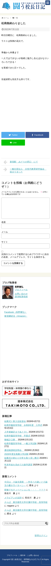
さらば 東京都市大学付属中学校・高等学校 (25, 502)
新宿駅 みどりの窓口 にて (21, 162)
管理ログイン (41, 535)
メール (4, 232)
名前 (3, 222)
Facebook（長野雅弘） (15, 312)
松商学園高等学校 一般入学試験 (20, 443)
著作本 (23, 555)
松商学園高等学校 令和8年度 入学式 (23, 425)
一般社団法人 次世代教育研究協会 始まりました (25, 170)
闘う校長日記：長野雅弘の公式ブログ (26, 559)
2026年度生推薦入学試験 (16, 454)
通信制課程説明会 (14, 450)
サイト (4, 242)
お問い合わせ (36, 555)
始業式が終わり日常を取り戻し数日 (21, 458)
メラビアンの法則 (13, 498)
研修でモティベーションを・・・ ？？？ (24, 490)
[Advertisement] (24, 108)
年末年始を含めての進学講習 (18, 465)
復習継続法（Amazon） (15, 316)
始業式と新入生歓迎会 (15, 421)
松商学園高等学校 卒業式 (17, 436)
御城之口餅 (10, 440)
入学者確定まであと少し (16, 432)
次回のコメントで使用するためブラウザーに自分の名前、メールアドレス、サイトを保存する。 (25, 255)
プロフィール (21, 290)
